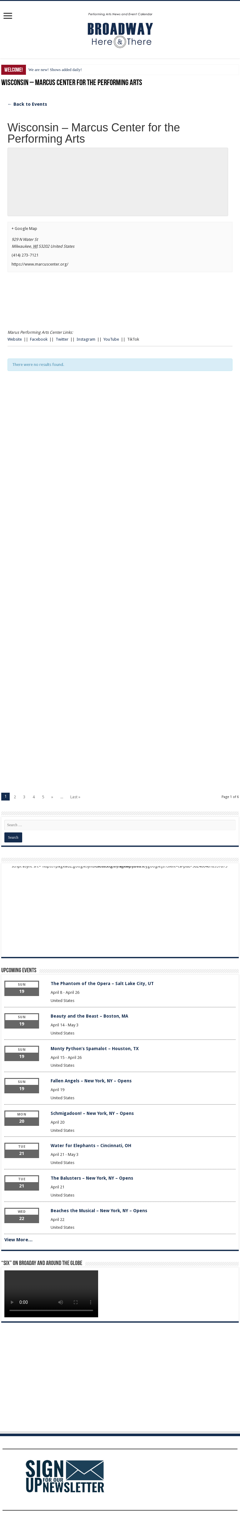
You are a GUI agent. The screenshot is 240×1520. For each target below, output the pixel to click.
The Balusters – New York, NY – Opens (92, 1178)
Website (15, 339)
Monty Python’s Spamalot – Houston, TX (95, 1048)
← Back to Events (27, 104)
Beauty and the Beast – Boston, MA (89, 1016)
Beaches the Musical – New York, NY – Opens (99, 1210)
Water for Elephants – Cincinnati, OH (91, 1145)
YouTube (111, 339)
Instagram (86, 339)
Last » (75, 797)
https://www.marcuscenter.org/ (40, 264)
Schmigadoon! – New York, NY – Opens (92, 1113)
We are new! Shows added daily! (55, 69)
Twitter (62, 339)
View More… (18, 1240)
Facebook (39, 339)
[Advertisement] (120, 445)
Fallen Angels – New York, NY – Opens (91, 1080)
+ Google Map (24, 228)
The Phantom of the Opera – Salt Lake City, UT (102, 983)
